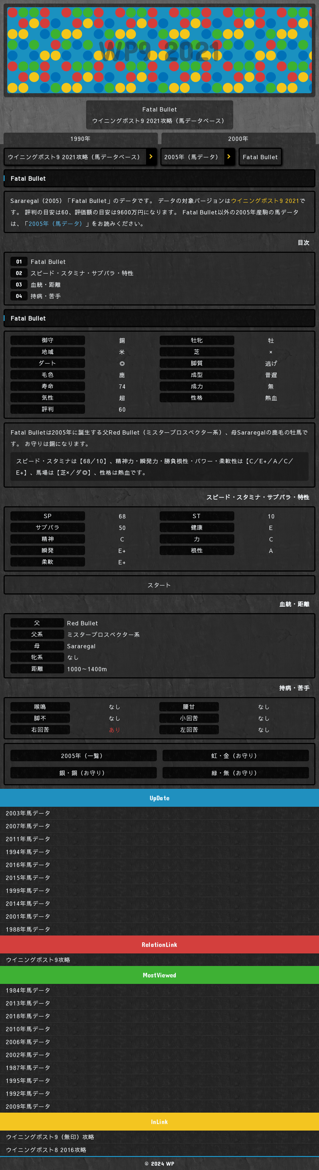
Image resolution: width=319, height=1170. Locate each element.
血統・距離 (46, 284)
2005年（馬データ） (192, 157)
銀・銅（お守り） (83, 773)
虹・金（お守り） (235, 755)
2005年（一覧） (83, 755)
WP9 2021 (159, 50)
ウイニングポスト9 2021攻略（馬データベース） (75, 157)
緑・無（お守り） (235, 773)
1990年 (80, 138)
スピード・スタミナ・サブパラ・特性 (82, 273)
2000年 (238, 138)
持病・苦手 (46, 296)
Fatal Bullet (48, 261)
